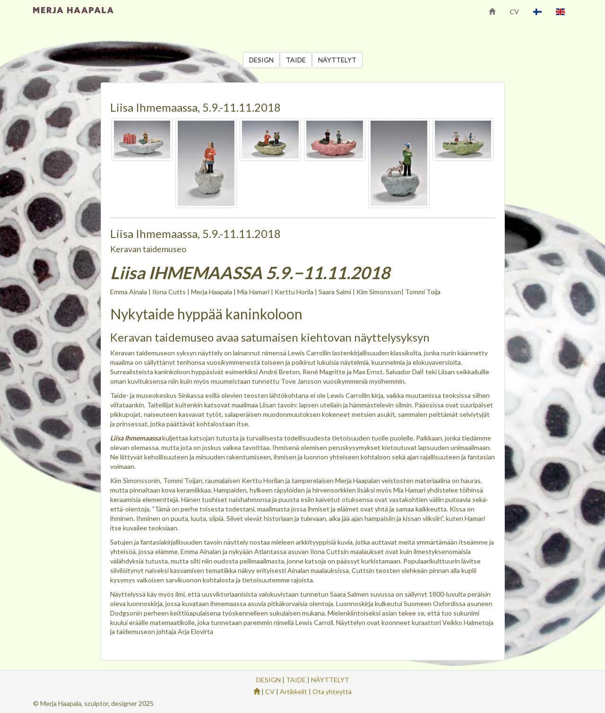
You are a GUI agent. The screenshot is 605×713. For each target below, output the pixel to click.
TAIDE (296, 60)
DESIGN (261, 60)
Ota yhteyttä (332, 691)
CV (514, 12)
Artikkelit (293, 691)
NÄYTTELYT (337, 60)
